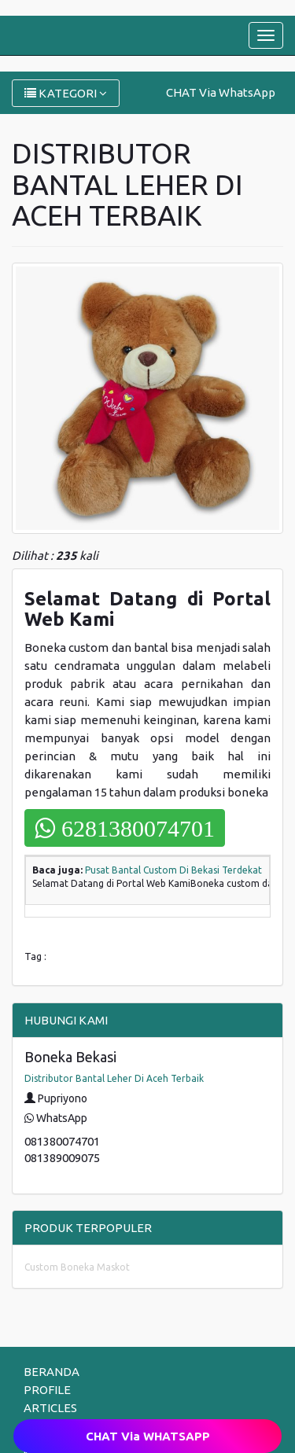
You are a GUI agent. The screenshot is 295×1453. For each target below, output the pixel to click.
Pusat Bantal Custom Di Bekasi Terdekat (173, 870)
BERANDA (51, 1371)
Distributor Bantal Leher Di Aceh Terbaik (114, 1078)
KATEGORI (65, 93)
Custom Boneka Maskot (77, 1267)
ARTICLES (50, 1407)
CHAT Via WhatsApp (220, 92)
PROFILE (47, 1389)
